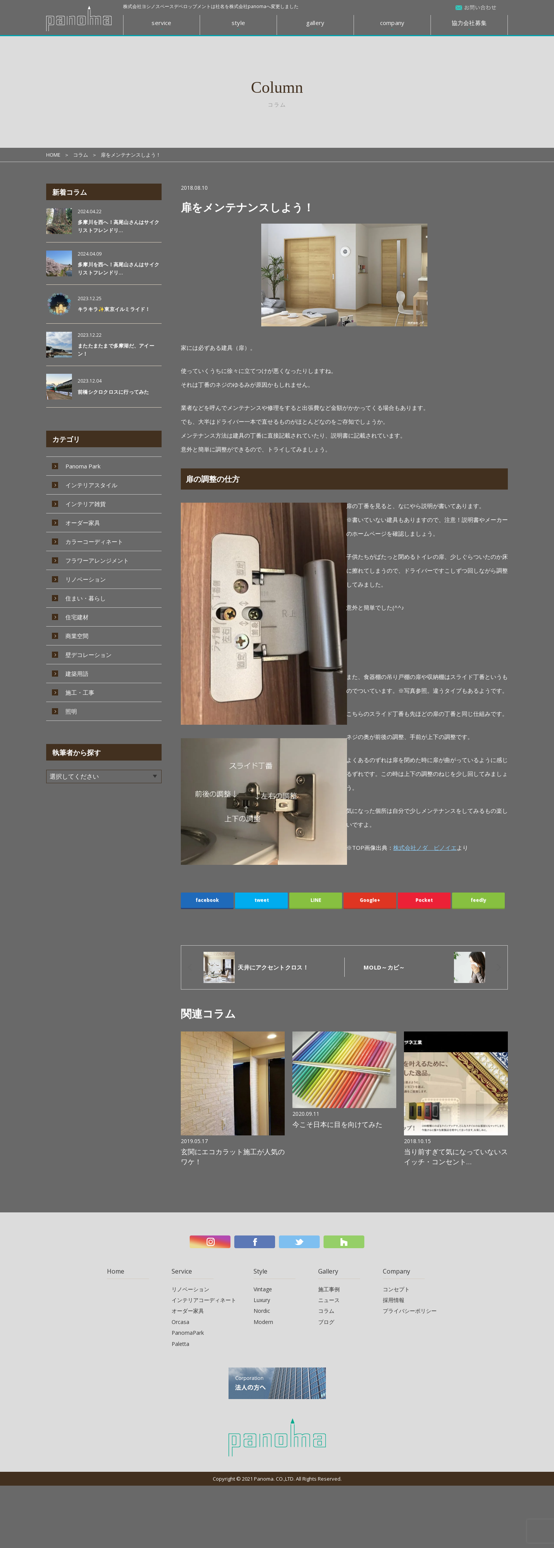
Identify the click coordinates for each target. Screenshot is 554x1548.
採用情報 (393, 1300)
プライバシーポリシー (410, 1310)
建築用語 (76, 673)
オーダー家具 (82, 523)
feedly (478, 900)
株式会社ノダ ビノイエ (425, 847)
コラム (80, 154)
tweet (261, 900)
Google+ (370, 900)
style (238, 23)
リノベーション (85, 579)
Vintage (263, 1289)
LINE (315, 900)
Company (396, 1271)
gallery (315, 23)
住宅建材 (76, 617)
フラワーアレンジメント (97, 560)
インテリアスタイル (91, 485)
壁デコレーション (88, 655)
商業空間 (76, 636)
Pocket (424, 900)
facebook (207, 900)
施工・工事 (79, 692)
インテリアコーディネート (204, 1300)
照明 (71, 711)
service (161, 23)
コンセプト (396, 1289)
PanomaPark (188, 1332)
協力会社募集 (469, 23)
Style (260, 1271)
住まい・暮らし (85, 598)
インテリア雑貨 (85, 504)
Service (182, 1271)
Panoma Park (82, 466)
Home (115, 1271)
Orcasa (180, 1322)
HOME (53, 154)
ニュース (329, 1300)
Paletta (180, 1343)
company (392, 23)
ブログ (326, 1322)
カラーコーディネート (94, 541)
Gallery (328, 1271)
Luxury (262, 1300)
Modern (263, 1322)
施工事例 (329, 1289)
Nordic (262, 1310)
